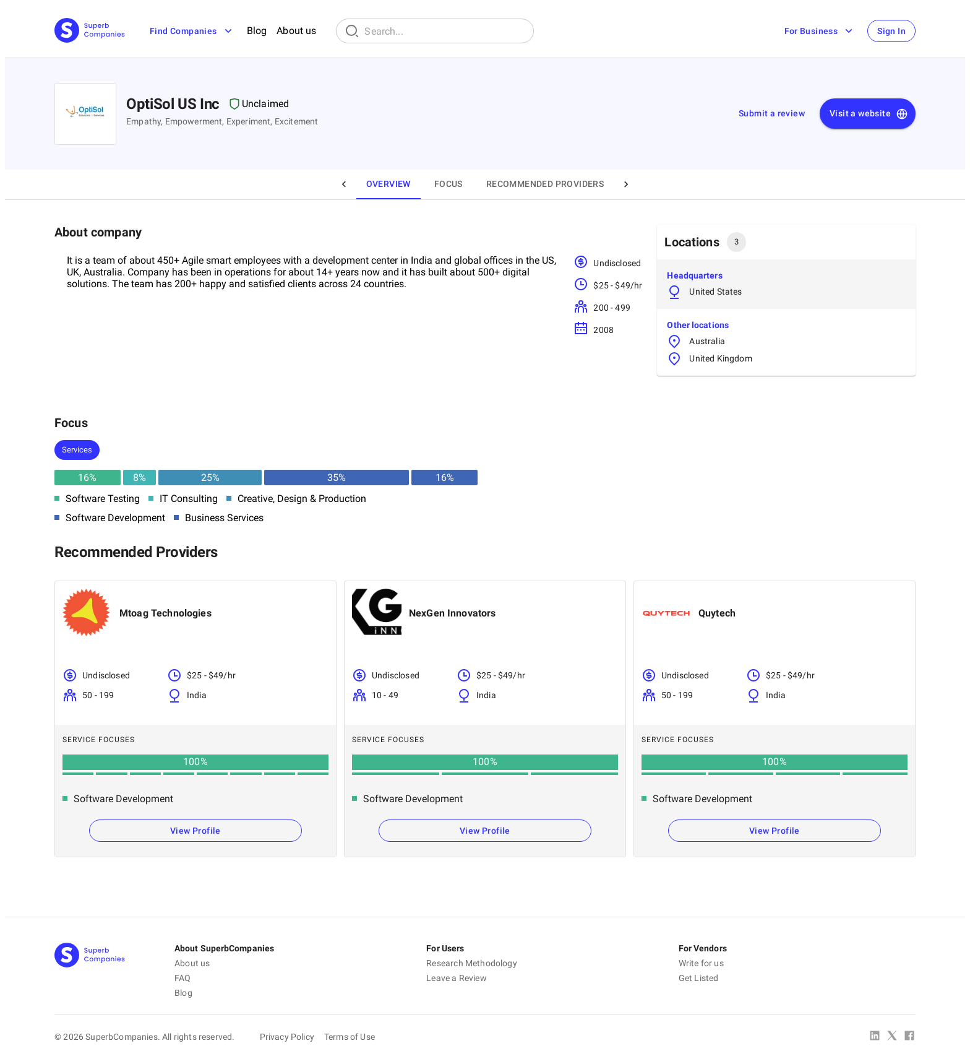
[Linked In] (875, 1036)
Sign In (891, 31)
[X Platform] (892, 1036)
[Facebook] (909, 1036)
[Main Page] (89, 31)
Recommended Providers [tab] (545, 184)
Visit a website (869, 114)
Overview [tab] (388, 184)
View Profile (195, 831)
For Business (819, 31)
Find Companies (192, 31)
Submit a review (772, 113)
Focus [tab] (448, 184)
